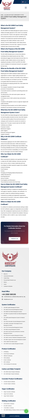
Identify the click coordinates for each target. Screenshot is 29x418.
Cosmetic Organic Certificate (9, 383)
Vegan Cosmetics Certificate (9, 391)
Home (2, 14)
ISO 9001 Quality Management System (11, 307)
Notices (5, 282)
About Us (5, 273)
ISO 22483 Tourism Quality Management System (13, 343)
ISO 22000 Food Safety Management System (13, 311)
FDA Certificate (7, 357)
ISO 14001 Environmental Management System (13, 309)
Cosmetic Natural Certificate (9, 381)
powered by (14, 416)
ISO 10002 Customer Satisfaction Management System (15, 337)
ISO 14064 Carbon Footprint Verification (12, 371)
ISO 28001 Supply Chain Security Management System (15, 339)
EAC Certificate (7, 361)
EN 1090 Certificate (8, 405)
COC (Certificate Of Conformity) (10, 364)
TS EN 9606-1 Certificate (9, 407)
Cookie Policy (6, 278)
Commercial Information (8, 275)
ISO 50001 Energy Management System (12, 329)
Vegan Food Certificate (8, 393)
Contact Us (14, 238)
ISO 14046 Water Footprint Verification (11, 373)
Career (5, 284)
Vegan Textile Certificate (8, 395)
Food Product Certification (9, 353)
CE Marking (6, 351)
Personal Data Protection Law (10, 280)
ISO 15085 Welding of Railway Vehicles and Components (15, 409)
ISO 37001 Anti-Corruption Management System (13, 335)
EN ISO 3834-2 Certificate (9, 403)
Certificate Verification (8, 286)
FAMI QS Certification (8, 355)
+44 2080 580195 (9, 294)
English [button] (24, 1)
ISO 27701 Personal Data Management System (13, 327)
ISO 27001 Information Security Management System (14, 321)
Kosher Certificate (7, 359)
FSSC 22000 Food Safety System (10, 341)
